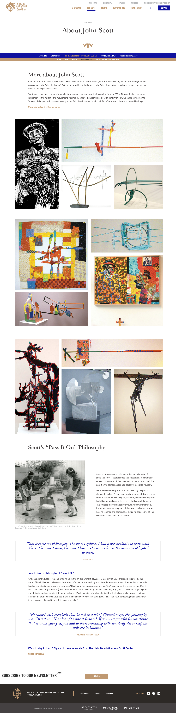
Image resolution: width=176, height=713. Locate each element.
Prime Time (134, 3)
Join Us (96, 676)
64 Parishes (121, 3)
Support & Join (119, 8)
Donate (164, 8)
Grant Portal (92, 3)
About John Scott (86, 59)
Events (74, 59)
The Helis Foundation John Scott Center (157, 3)
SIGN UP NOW (36, 654)
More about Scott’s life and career (44, 106)
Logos (97, 693)
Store (59, 59)
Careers (109, 693)
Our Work (91, 8)
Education (43, 56)
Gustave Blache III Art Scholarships (107, 59)
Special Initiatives (108, 56)
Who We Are (76, 8)
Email (59, 673)
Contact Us (85, 693)
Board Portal (107, 3)
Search (151, 8)
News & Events (136, 8)
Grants (104, 8)
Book (66, 59)
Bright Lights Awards (128, 56)
